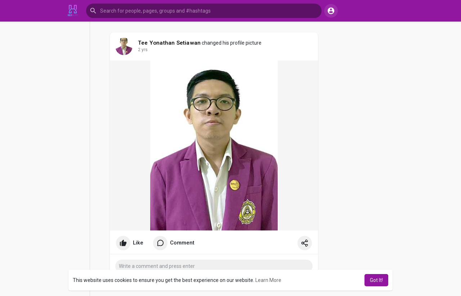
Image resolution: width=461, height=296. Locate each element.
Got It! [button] (376, 280)
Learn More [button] (268, 280)
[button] (204, 11)
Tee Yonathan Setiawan (169, 43)
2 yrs (143, 49)
